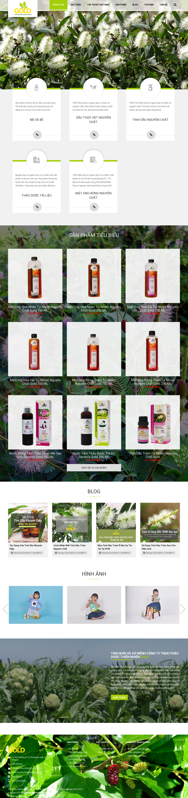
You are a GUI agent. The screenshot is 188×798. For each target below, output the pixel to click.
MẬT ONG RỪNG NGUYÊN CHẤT (93, 195)
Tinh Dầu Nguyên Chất (78, 752)
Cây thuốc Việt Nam (106, 749)
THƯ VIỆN (149, 5)
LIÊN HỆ (163, 5)
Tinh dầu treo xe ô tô (77, 766)
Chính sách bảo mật (135, 752)
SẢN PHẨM (120, 5)
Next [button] (181, 47)
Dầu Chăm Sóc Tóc (77, 763)
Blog (100, 752)
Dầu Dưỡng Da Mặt (77, 759)
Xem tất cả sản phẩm (94, 467)
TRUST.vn (23, 796)
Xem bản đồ (17, 776)
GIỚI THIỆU (75, 5)
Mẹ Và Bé (73, 749)
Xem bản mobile (19, 780)
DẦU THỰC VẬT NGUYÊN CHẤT (93, 120)
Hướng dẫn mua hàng (136, 756)
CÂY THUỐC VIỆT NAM (98, 5)
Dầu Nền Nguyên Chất (78, 756)
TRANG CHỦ (58, 5)
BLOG (135, 5)
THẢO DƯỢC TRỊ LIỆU (37, 195)
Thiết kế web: (13, 796)
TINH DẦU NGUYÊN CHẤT (150, 120)
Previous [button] (5, 609)
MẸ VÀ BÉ (36, 120)
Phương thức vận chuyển (137, 749)
